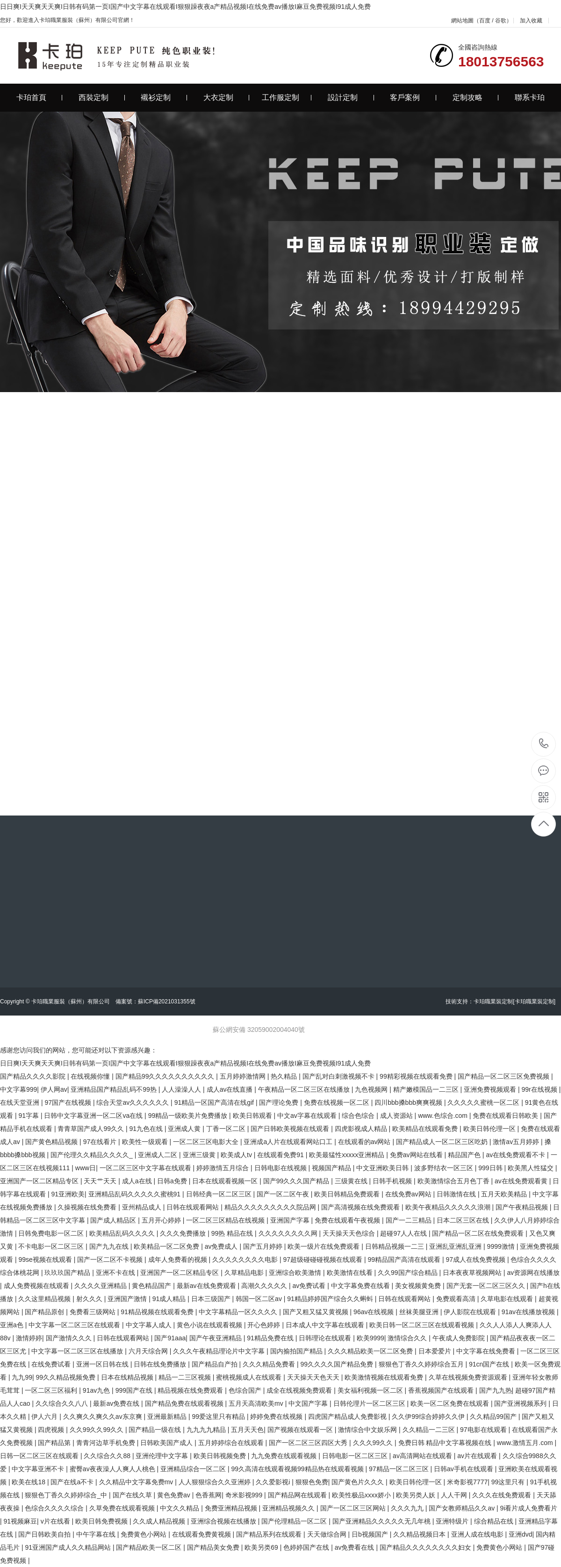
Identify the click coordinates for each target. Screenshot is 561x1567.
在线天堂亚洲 (20, 1102)
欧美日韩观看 (253, 1115)
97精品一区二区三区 (399, 1469)
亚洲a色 (12, 1325)
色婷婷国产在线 (307, 1547)
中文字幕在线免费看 (486, 1351)
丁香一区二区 (226, 1128)
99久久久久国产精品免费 (338, 1364)
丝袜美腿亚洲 (419, 1312)
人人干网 (455, 1495)
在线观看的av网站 (365, 1141)
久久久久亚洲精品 (101, 1285)
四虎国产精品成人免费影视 (348, 1416)
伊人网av (54, 1089)
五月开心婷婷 (162, 1220)
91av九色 (97, 1390)
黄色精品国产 (152, 1285)
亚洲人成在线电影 (478, 1534)
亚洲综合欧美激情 (296, 1272)
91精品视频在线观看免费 (158, 1312)
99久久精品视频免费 (66, 1377)
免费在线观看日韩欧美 (506, 1115)
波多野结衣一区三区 (444, 1168)
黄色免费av (174, 1495)
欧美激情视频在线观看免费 (385, 1377)
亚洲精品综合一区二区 (194, 1469)
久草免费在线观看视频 (123, 1508)
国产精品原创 (45, 1312)
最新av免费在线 (117, 1403)
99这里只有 (508, 1482)
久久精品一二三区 (430, 1429)
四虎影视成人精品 (362, 1128)
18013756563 (544, 744)
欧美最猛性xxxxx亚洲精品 (347, 1155)
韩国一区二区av (260, 1298)
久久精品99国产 (494, 1416)
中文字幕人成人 (149, 1325)
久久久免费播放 (184, 1233)
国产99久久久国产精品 (297, 1181)
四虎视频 (52, 1429)
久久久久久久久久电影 (246, 1259)
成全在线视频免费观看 (300, 1390)
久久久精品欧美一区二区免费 (371, 1351)
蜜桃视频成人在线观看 (249, 1377)
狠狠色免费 (311, 1482)
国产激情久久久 (70, 1338)
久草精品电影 (245, 1272)
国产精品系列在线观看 (269, 1534)
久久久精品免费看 (270, 1364)
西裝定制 (102, 97)
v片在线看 (56, 1521)
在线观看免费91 (281, 1155)
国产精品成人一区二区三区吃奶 (442, 1141)
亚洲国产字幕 (290, 1220)
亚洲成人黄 (185, 1128)
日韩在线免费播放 (161, 1364)
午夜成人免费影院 (459, 1338)
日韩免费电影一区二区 (52, 1233)
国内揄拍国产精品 (297, 1351)
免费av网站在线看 (417, 1155)
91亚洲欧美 (68, 1194)
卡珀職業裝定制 (493, 1001)
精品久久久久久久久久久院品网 (271, 1207)
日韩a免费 (173, 1181)
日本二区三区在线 (464, 1220)
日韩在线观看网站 (193, 1207)
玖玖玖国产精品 (68, 1272)
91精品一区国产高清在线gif (215, 1102)
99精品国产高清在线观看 (404, 1259)
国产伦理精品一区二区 (295, 1521)
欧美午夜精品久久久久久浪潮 (448, 1207)
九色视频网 (372, 1089)
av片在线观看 (478, 1456)
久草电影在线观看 (508, 1298)
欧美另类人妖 (416, 1495)
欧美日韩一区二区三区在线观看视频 (422, 1325)
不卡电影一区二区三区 (52, 1246)
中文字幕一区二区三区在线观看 (75, 1325)
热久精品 (285, 1076)
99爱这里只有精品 (219, 1416)
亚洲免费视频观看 (491, 1089)
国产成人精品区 (114, 1220)
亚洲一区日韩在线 (103, 1364)
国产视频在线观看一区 (301, 1429)
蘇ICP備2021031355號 (166, 1001)
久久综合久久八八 (63, 1403)
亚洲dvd (520, 1534)
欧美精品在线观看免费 (426, 1128)
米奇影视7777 (467, 1482)
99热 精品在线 (233, 1233)
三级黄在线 (352, 1181)
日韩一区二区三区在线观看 (40, 1456)
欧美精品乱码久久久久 (123, 1233)
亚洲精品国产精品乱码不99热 (114, 1089)
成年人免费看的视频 (178, 1259)
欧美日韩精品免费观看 (347, 1194)
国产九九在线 (109, 1246)
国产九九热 (495, 1390)
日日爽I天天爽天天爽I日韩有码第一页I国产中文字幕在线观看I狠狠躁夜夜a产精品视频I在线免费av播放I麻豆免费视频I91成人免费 (185, 6)
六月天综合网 (149, 1351)
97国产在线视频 (68, 1102)
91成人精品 (169, 1298)
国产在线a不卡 (72, 1482)
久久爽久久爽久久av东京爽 (103, 1416)
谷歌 (500, 20)
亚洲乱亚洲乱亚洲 (456, 1246)
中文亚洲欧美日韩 (383, 1168)
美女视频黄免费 (419, 1285)
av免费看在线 (355, 1547)
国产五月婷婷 (263, 1246)
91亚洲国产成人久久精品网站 (68, 1547)
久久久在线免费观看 (502, 1495)
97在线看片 (100, 1141)
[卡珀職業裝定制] (534, 1001)
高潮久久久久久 (265, 1285)
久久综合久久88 (108, 1456)
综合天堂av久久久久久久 (133, 1102)
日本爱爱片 (435, 1351)
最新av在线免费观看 (207, 1285)
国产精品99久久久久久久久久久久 (165, 1076)
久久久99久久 (374, 1442)
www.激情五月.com (526, 1442)
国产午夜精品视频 (523, 1207)
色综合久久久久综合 (55, 1508)
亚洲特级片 (453, 1521)
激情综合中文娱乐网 (368, 1429)
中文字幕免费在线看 (361, 1285)
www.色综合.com (443, 1115)
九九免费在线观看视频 (284, 1456)
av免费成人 (222, 1246)
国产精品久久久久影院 (33, 1076)
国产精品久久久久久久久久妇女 (426, 1547)
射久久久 (90, 1298)
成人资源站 (397, 1115)
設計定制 (351, 97)
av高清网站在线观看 (423, 1456)
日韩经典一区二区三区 (219, 1194)
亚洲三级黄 (200, 1155)
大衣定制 (226, 97)
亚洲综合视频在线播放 (224, 1521)
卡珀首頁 (39, 97)
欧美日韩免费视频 (102, 1521)
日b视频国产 (371, 1534)
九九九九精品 (207, 1429)
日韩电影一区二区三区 (355, 1456)
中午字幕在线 (96, 1534)
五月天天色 (247, 1429)
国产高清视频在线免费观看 (361, 1207)
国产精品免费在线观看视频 (185, 1403)
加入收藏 (531, 20)
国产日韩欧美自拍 (45, 1534)
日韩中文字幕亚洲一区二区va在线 (94, 1115)
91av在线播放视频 (529, 1312)
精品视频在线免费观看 (191, 1390)
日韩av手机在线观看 (464, 1469)
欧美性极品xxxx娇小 (362, 1495)
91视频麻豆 (20, 1521)
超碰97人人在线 (404, 1233)
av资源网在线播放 (533, 1272)
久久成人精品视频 (160, 1521)
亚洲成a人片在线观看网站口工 (289, 1141)
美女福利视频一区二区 (371, 1390)
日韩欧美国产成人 (167, 1442)
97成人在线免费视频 (476, 1259)
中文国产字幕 (309, 1403)
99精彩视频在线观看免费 (417, 1076)
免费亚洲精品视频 (232, 1508)
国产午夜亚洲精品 (216, 1338)
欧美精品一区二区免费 (167, 1246)
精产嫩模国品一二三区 (426, 1089)
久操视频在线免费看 (88, 1207)
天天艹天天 (101, 1181)
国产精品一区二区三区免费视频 (504, 1076)
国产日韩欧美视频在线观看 (291, 1128)
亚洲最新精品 (167, 1416)
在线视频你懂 (91, 1076)
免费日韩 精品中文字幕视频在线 (446, 1442)
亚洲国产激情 (128, 1298)
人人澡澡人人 (182, 1089)
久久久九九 (408, 1508)
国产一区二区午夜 (284, 1194)
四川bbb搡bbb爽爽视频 (409, 1102)
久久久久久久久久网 (289, 1233)
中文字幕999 (18, 1089)
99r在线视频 (540, 1089)
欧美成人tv (237, 1155)
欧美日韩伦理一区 (490, 1128)
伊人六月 (45, 1416)
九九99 (22, 1377)
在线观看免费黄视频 (202, 1534)
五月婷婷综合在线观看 (232, 1442)
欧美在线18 (29, 1482)
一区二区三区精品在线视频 (226, 1220)
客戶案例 (413, 97)
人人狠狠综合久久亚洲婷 (215, 1482)
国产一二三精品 (409, 1220)
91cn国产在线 (490, 1364)
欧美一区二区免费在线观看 (450, 1403)
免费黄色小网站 (144, 1534)
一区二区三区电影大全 (206, 1141)
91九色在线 (146, 1128)
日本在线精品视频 (128, 1377)
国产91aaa (170, 1338)
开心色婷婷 (264, 1325)
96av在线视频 (374, 1312)
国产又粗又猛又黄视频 (316, 1312)
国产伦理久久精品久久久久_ (92, 1155)
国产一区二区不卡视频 (110, 1259)
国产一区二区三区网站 (354, 1508)
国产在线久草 (133, 1495)
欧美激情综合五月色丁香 (454, 1181)
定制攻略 (476, 97)
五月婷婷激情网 (243, 1076)
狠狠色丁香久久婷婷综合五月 (422, 1364)
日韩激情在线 (457, 1194)
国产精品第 (55, 1442)
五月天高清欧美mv (257, 1403)
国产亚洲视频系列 (521, 1403)
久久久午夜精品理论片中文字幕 (219, 1351)
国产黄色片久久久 (358, 1482)
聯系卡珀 (530, 97)
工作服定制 (287, 97)
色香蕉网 (208, 1495)
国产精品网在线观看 (298, 1495)
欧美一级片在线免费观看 (324, 1246)
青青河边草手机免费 (106, 1442)
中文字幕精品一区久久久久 (239, 1312)
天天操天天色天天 (314, 1377)
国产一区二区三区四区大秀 (309, 1442)
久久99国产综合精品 (408, 1272)
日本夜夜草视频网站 (473, 1272)
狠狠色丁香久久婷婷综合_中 (67, 1495)
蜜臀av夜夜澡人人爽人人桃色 (113, 1469)
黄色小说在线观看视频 (210, 1325)
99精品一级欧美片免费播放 (188, 1115)
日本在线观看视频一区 (225, 1181)
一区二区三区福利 (52, 1390)
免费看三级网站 (93, 1312)
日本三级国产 (211, 1298)
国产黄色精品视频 (52, 1141)
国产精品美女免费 (214, 1547)
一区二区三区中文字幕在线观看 (146, 1168)
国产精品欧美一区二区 (149, 1547)
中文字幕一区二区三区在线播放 (78, 1351)
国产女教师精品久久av (462, 1508)
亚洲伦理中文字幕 (163, 1456)
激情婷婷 (29, 1338)
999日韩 (491, 1168)
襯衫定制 (164, 97)
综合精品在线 (494, 1521)
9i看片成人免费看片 (529, 1508)
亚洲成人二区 (158, 1155)
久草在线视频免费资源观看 (469, 1377)
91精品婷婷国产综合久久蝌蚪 (330, 1298)
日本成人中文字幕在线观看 (326, 1325)
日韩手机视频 (393, 1181)
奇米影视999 (244, 1495)
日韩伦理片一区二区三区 (370, 1403)
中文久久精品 (180, 1508)
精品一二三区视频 (185, 1377)
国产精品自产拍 (215, 1364)
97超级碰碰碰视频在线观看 (323, 1259)
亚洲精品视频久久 (289, 1508)
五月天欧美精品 (505, 1194)
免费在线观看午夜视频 (348, 1220)
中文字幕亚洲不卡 (39, 1469)
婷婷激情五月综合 (223, 1168)
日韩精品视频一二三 (395, 1246)
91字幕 (29, 1115)
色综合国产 (246, 1390)
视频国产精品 (332, 1168)
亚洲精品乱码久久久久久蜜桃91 (135, 1194)
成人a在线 (138, 1181)
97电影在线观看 (484, 1429)
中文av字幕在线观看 (307, 1115)
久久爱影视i (274, 1482)
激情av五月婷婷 (517, 1141)
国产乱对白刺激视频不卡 (339, 1076)
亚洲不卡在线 (116, 1272)
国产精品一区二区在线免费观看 (478, 1233)
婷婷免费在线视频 (277, 1416)
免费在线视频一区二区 (337, 1102)
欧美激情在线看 (350, 1272)
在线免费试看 (51, 1364)
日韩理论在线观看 (326, 1338)
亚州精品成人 (142, 1207)
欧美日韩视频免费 (221, 1456)
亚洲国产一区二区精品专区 (40, 1181)
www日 (85, 1168)
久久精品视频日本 (420, 1534)
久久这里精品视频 (45, 1298)
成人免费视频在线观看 (37, 1285)
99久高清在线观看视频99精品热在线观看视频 (298, 1469)
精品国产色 (465, 1155)
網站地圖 (462, 20)
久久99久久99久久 (97, 1429)
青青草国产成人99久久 (91, 1128)
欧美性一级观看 (146, 1141)
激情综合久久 (408, 1338)
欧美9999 (370, 1338)
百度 (484, 20)
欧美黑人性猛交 (531, 1168)
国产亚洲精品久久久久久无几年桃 (382, 1521)
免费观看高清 (456, 1298)
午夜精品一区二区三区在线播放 (305, 1089)
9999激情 (502, 1246)
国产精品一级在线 (156, 1429)
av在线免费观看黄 (522, 1181)
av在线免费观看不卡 (516, 1155)
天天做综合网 (327, 1534)
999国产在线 (134, 1390)
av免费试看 (309, 1285)
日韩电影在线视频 (281, 1168)
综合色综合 (359, 1115)
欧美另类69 (262, 1547)
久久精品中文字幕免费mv (137, 1482)
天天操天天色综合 (350, 1233)
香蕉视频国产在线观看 (441, 1390)
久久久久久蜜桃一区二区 (484, 1102)
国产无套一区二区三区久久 (486, 1285)
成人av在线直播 (231, 1089)
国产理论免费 (279, 1102)
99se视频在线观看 (45, 1259)
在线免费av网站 (409, 1194)
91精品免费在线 (271, 1338)
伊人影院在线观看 (471, 1312)
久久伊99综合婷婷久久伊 (429, 1416)
